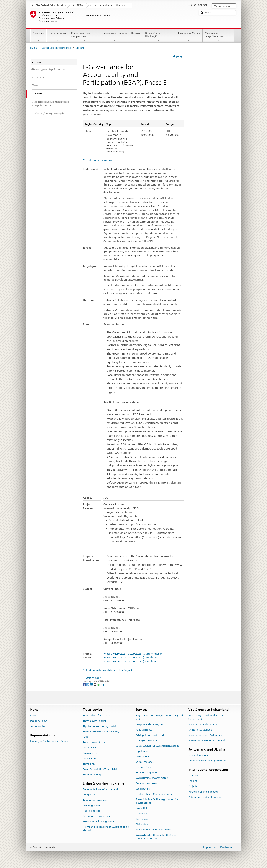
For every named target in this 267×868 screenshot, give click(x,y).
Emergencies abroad (147, 740)
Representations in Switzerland (100, 789)
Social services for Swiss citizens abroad (157, 746)
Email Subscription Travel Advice (101, 769)
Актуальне (38, 36)
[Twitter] (88, 684)
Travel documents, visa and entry (101, 731)
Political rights (144, 729)
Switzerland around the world (110, 5)
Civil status (142, 824)
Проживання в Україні (114, 36)
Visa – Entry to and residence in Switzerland (205, 717)
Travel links (89, 763)
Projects (192, 786)
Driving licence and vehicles (151, 735)
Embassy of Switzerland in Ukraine (49, 741)
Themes (192, 781)
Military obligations (147, 772)
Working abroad (92, 805)
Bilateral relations (198, 755)
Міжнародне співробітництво (218, 36)
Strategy (193, 775)
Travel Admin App (93, 774)
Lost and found (144, 767)
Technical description (99, 159)
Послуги (136, 36)
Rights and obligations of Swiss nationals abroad (106, 828)
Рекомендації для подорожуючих (84, 36)
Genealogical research (148, 783)
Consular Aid (90, 758)
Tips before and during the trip (100, 726)
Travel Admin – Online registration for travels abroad (157, 801)
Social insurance (145, 762)
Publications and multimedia (204, 797)
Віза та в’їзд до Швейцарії (158, 36)
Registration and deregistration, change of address (159, 717)
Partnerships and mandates (203, 791)
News (33, 715)
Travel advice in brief (94, 720)
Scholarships (143, 788)
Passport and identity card (150, 724)
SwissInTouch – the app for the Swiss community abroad (156, 837)
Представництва (57, 36)
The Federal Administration (51, 5)
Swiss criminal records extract (152, 778)
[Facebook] (84, 684)
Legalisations (143, 751)
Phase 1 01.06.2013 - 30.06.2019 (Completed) (130, 661)
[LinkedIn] (92, 684)
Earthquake (89, 747)
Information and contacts (202, 724)
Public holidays (38, 720)
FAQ (85, 737)
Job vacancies (37, 726)
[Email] (102, 684)
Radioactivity (90, 753)
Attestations (142, 756)
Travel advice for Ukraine (96, 715)
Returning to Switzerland (97, 816)
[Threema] (95, 684)
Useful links (142, 808)
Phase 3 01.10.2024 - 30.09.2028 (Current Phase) (132, 653)
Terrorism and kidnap (95, 742)
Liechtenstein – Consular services (154, 794)
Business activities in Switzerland (206, 740)
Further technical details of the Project (109, 670)
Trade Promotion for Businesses (153, 829)
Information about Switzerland (205, 735)
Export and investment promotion (207, 760)
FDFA (80, 5)
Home (33, 47)
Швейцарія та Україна (188, 36)
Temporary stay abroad (95, 800)
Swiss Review (143, 813)
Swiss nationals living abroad (99, 821)
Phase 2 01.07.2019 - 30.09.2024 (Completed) (130, 657)
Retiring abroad (92, 810)
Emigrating (89, 794)
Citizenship (142, 819)
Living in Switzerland (200, 729)
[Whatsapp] (99, 684)
